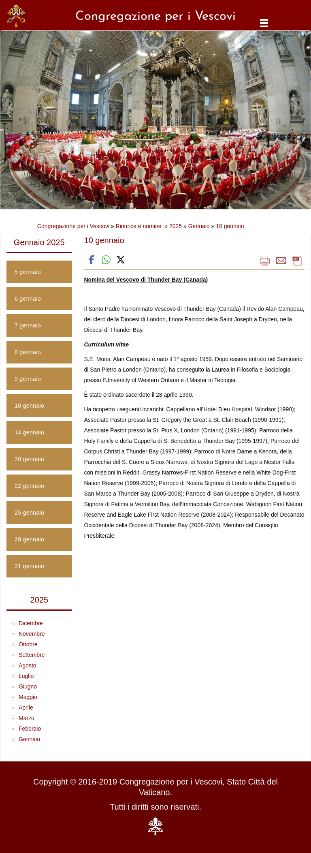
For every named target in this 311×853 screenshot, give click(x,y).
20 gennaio (29, 459)
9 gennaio (28, 379)
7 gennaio (28, 325)
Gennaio (199, 226)
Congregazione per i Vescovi (73, 226)
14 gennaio (29, 432)
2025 (175, 226)
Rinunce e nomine (139, 226)
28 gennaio (29, 539)
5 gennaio (28, 272)
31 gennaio (29, 566)
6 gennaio (28, 298)
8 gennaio (28, 352)
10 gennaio (230, 226)
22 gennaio (29, 486)
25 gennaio (29, 512)
